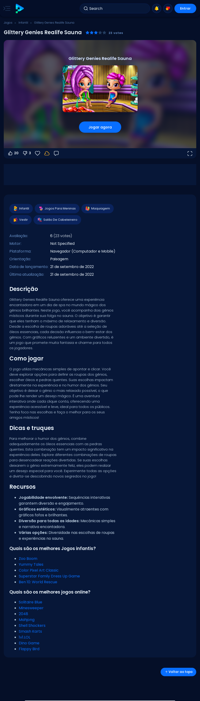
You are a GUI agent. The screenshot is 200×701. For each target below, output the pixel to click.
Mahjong (26, 619)
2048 (23, 614)
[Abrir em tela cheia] (189, 153)
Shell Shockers (32, 625)
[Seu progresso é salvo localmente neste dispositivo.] (47, 153)
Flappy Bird (29, 649)
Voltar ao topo (178, 672)
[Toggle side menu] (6, 8)
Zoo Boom (28, 558)
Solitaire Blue (30, 602)
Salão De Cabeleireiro (57, 220)
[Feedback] (56, 153)
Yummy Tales (31, 564)
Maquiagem (97, 208)
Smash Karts (30, 631)
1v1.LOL (24, 637)
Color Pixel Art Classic (39, 570)
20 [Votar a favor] (13, 153)
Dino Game (29, 643)
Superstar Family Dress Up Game (49, 576)
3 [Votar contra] (26, 153)
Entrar (185, 8)
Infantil (23, 23)
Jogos (8, 23)
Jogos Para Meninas (57, 208)
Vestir (20, 220)
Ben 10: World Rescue (38, 582)
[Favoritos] (37, 153)
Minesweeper (31, 608)
